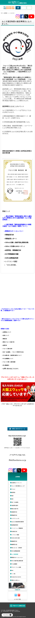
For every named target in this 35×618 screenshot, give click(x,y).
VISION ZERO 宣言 (15, 538)
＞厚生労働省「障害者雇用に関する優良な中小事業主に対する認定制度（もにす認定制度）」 (17, 217)
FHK (12, 570)
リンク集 (13, 573)
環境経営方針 (14, 515)
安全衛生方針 (14, 531)
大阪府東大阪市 (14, 505)
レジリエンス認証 (15, 534)
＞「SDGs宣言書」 (10, 265)
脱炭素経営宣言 (14, 525)
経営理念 (13, 492)
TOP (2, 13)
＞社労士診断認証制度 (11, 258)
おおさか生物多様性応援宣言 (17, 521)
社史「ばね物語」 (15, 502)
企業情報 (5, 13)
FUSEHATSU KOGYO (16, 577)
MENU (29, 7)
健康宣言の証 (14, 544)
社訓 (12, 495)
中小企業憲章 (14, 564)
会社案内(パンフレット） (16, 482)
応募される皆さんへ (15, 580)
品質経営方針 (14, 512)
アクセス (13, 489)
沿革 (12, 499)
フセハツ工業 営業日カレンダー (18, 486)
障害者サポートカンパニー (17, 557)
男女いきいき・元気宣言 (16, 547)
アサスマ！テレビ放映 (16, 567)
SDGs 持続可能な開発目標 (17, 560)
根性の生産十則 (14, 508)
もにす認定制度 (14, 554)
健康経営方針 (14, 541)
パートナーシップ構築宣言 (17, 528)
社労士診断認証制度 (15, 551)
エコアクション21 (15, 518)
